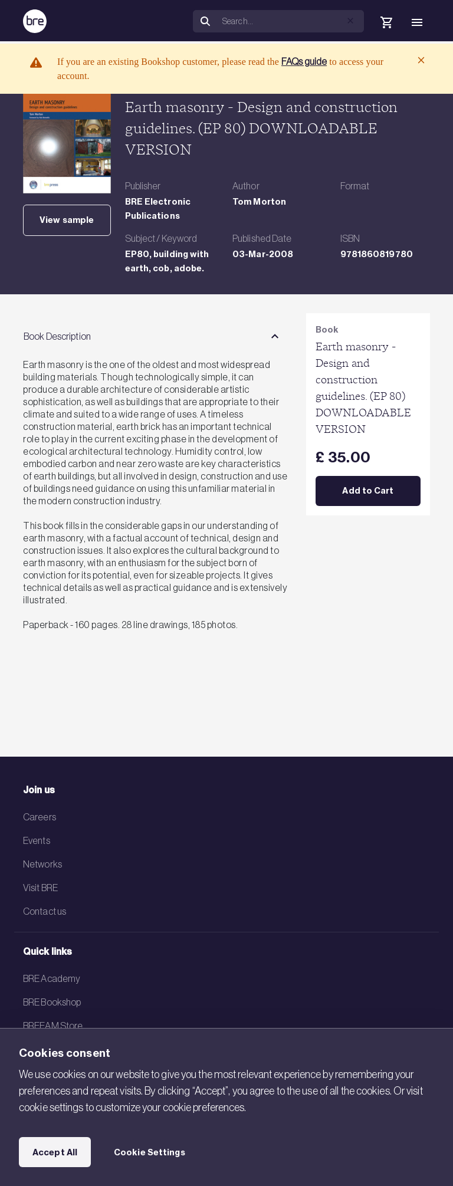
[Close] (421, 60)
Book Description (57, 336)
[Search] (291, 21)
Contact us (44, 911)
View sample (67, 220)
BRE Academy (51, 978)
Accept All (54, 1152)
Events (36, 840)
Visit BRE (40, 887)
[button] (350, 20)
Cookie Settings (149, 1152)
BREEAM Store (53, 1025)
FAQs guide (304, 61)
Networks (42, 864)
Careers (39, 817)
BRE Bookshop (52, 1002)
